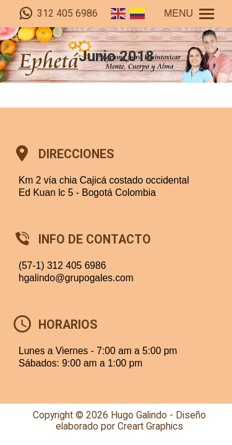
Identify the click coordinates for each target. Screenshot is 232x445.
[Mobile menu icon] (189, 13)
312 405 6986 (58, 13)
